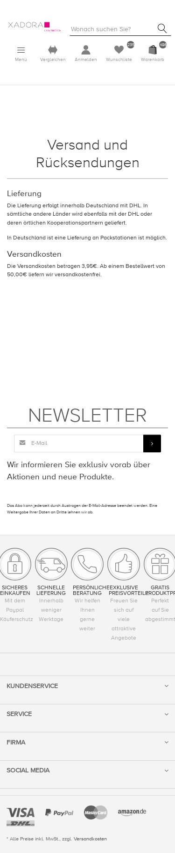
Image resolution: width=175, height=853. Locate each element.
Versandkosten (90, 839)
